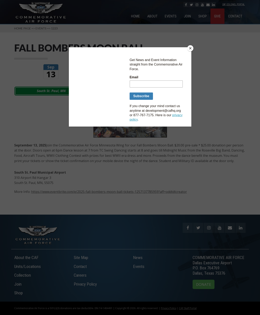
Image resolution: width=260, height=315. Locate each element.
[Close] (190, 48)
